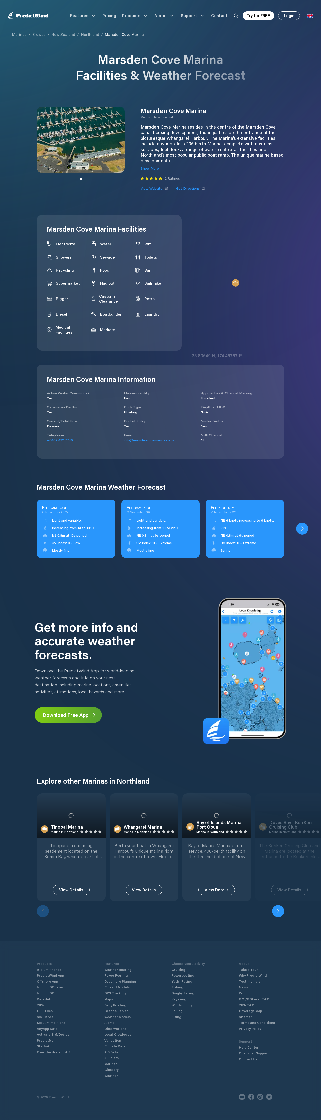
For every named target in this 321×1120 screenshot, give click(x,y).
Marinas (19, 34)
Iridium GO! (46, 993)
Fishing (177, 987)
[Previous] (43, 911)
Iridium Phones (49, 969)
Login (289, 15)
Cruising (178, 969)
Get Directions (190, 188)
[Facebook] (251, 1097)
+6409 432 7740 (60, 440)
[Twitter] (269, 1097)
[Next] (278, 911)
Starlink (43, 1046)
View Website (154, 188)
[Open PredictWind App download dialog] (302, 529)
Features (83, 16)
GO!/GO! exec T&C (254, 999)
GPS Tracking (115, 993)
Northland (90, 34)
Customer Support (254, 1053)
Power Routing (116, 975)
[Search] (235, 15)
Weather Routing (117, 969)
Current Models (117, 987)
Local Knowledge (117, 1034)
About (164, 16)
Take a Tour (248, 969)
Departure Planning (120, 981)
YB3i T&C (246, 1005)
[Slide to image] (81, 179)
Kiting (176, 1017)
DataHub (44, 999)
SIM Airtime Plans (51, 1022)
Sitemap (246, 1017)
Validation (112, 1040)
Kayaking (179, 999)
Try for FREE (258, 15)
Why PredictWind (253, 975)
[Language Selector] (310, 16)
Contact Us (248, 1059)
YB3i (40, 1005)
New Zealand (63, 34)
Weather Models (117, 1017)
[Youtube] (242, 1097)
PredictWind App (50, 975)
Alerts (109, 1022)
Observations (115, 1028)
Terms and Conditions (257, 1022)
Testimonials (249, 981)
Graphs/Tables (116, 1011)
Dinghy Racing (183, 993)
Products (135, 16)
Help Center (249, 1047)
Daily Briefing (115, 1005)
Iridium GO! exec (50, 987)
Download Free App (69, 715)
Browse (39, 34)
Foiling (177, 1011)
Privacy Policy (250, 1028)
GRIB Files (45, 1011)
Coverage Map (250, 1011)
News (243, 987)
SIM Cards (45, 1017)
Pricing (109, 15)
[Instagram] (260, 1097)
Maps (108, 999)
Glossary (111, 1069)
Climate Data (115, 1046)
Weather (111, 1075)
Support (193, 16)
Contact (219, 15)
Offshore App (47, 981)
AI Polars (111, 1058)
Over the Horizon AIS (53, 1052)
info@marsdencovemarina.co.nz (149, 440)
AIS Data (111, 1052)
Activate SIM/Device (53, 1034)
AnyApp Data (47, 1028)
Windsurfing (182, 1005)
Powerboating (183, 975)
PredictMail (46, 1040)
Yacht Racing (182, 981)
